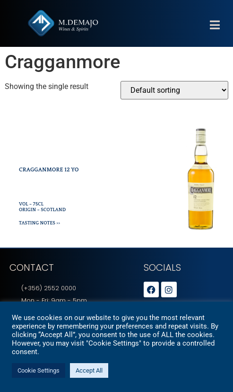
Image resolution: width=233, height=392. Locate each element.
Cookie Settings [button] (38, 370)
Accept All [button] (89, 370)
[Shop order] (174, 90)
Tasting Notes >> (39, 223)
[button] (215, 34)
